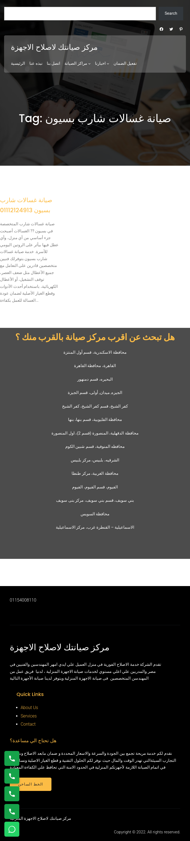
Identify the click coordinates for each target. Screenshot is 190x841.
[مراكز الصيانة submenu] (89, 63)
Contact (28, 724)
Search (171, 13)
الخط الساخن (30, 784)
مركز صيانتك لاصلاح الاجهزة (54, 47)
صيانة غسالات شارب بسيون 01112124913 (26, 205)
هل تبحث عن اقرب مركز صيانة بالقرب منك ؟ (95, 337)
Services (29, 716)
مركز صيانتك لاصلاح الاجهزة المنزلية (40, 818)
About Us (29, 707)
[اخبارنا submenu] (108, 63)
